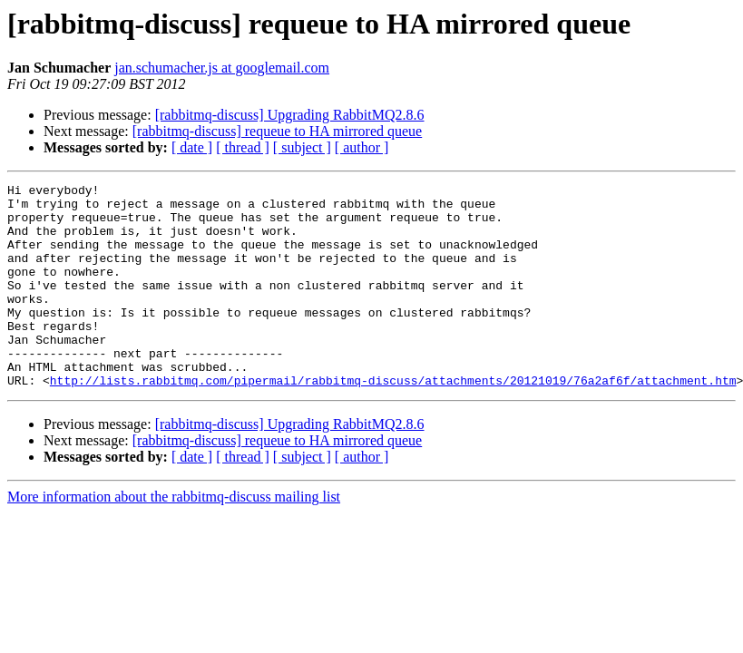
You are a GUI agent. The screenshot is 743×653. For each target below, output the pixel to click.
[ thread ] (242, 147)
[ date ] (191, 147)
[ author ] (362, 147)
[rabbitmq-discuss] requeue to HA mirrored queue (277, 131)
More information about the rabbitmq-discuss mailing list (173, 537)
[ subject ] (302, 147)
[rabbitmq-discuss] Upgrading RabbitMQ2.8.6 (290, 114)
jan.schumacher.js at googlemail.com (221, 67)
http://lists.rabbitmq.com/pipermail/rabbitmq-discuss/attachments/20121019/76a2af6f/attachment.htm (393, 421)
